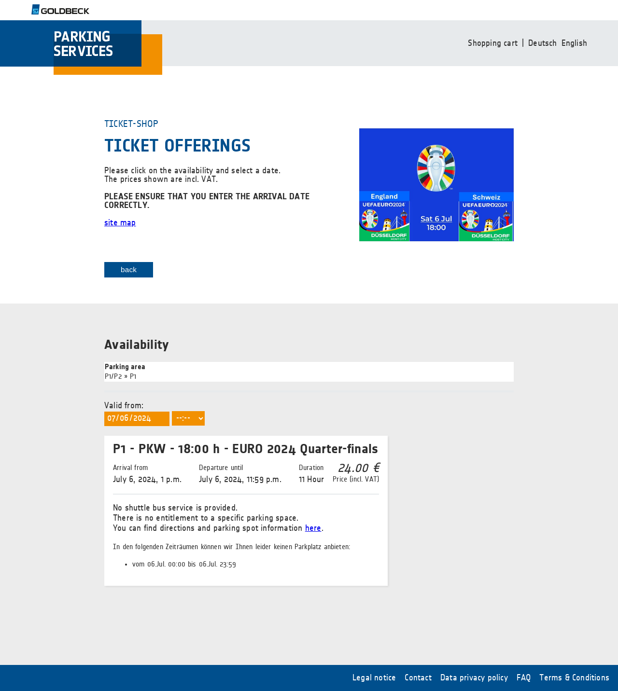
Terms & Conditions (574, 678)
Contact (418, 678)
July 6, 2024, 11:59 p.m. (240, 473)
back (129, 269)
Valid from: (246, 493)
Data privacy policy (474, 678)
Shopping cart (493, 43)
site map (120, 223)
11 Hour (311, 473)
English (574, 43)
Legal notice (374, 678)
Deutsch (542, 43)
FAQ (524, 678)
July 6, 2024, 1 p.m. (147, 473)
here (313, 528)
